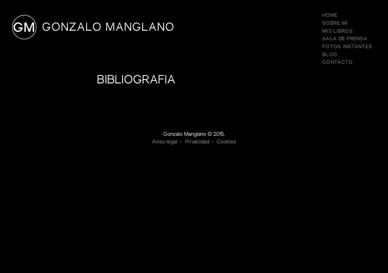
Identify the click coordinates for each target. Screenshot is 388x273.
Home (330, 15)
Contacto (337, 63)
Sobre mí (335, 23)
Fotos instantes (347, 47)
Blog (330, 55)
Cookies (226, 142)
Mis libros (337, 31)
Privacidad (197, 142)
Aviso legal (164, 142)
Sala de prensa (345, 39)
